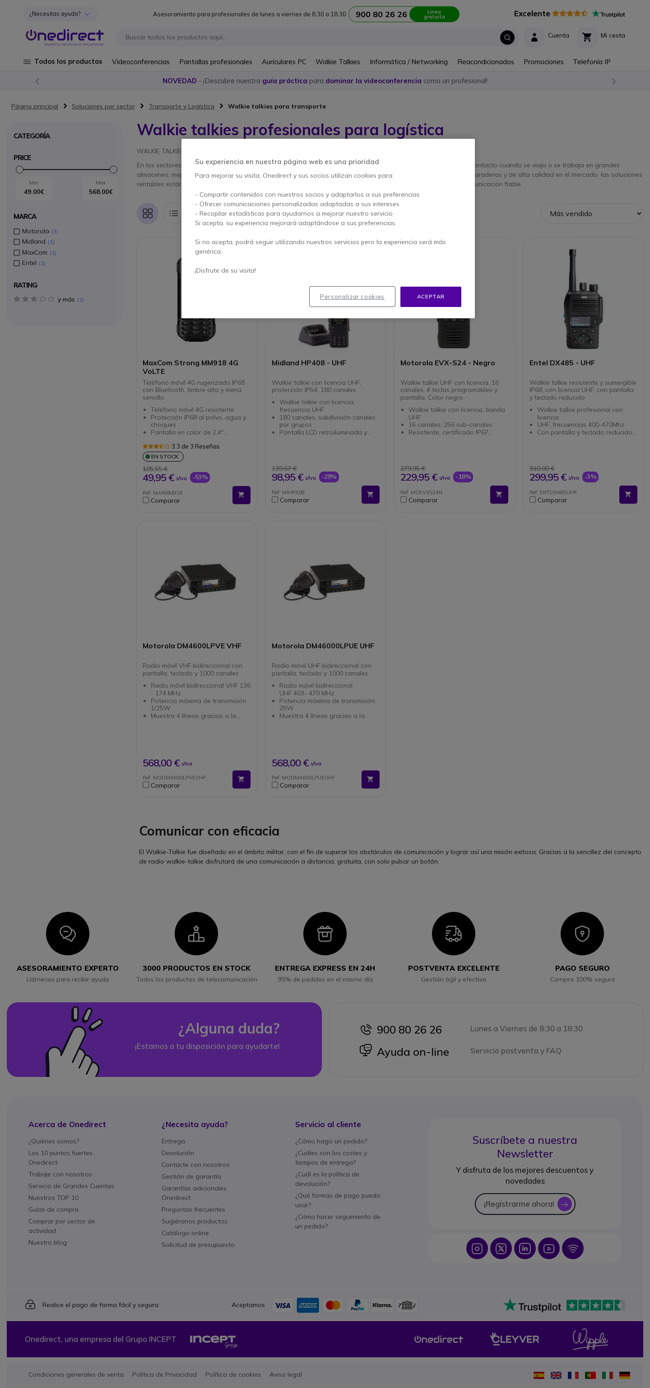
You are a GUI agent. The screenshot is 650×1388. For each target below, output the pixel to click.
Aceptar (431, 296)
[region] (328, 228)
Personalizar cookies (352, 296)
